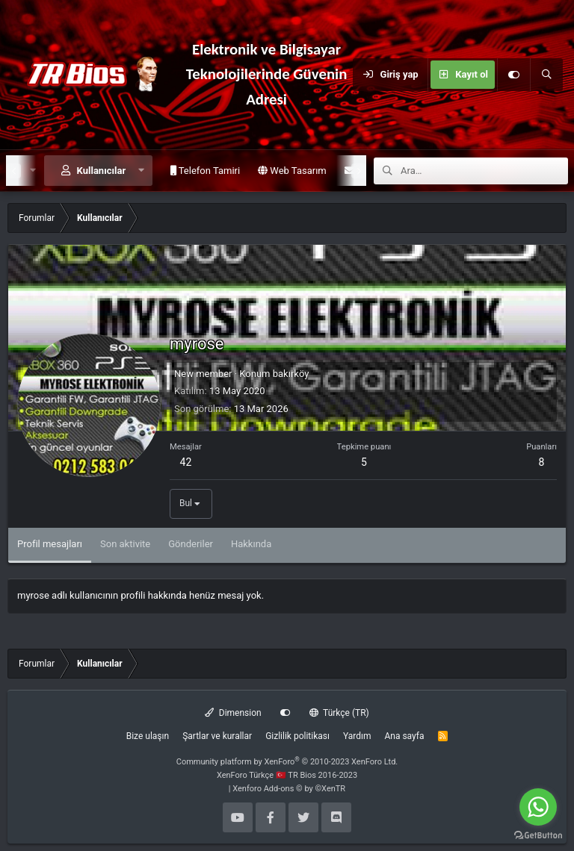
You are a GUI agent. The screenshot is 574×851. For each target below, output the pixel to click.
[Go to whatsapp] (538, 807)
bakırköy (291, 373)
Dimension (233, 713)
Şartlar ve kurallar (217, 736)
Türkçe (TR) (339, 713)
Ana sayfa (404, 736)
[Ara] (546, 74)
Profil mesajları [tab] (49, 543)
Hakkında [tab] (251, 543)
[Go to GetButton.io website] (538, 836)
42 (186, 462)
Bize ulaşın (147, 736)
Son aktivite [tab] (125, 543)
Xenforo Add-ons (288, 789)
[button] (141, 170)
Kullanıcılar (101, 170)
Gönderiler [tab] (190, 543)
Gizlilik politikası (297, 736)
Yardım (357, 736)
